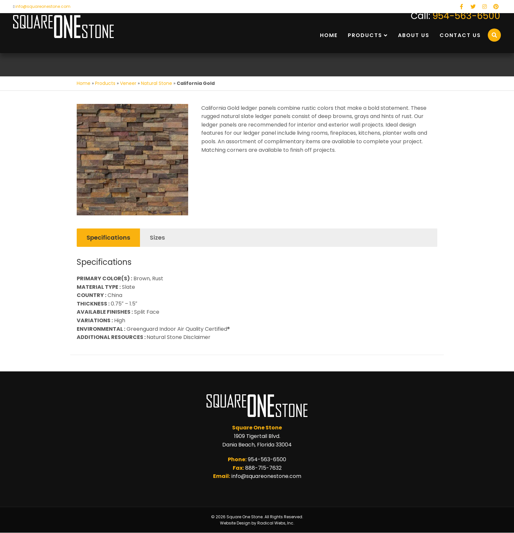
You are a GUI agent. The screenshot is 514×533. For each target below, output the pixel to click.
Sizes (157, 237)
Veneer (128, 83)
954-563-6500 (466, 16)
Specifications (108, 237)
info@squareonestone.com (42, 6)
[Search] (494, 35)
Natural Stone (156, 83)
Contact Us (460, 35)
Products (365, 35)
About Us (413, 35)
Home (329, 35)
